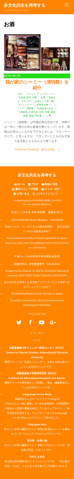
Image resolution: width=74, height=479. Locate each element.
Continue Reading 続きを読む (35, 149)
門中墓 (38, 115)
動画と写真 (49, 184)
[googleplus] (53, 322)
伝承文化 (33, 112)
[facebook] (31, 322)
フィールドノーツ (46, 94)
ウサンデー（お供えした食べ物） (38, 101)
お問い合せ (21, 193)
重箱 (31, 115)
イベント (31, 94)
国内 (28, 97)
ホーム (19, 184)
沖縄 (34, 97)
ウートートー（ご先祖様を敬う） (35, 104)
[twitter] (20, 322)
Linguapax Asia (37, 424)
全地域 (21, 97)
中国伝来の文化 (45, 108)
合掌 (41, 112)
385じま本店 (37, 456)
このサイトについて (45, 193)
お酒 (43, 97)
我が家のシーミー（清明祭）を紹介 (37, 84)
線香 (25, 115)
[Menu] (66, 4)
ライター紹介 (50, 188)
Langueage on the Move (37, 394)
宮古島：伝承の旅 (37, 440)
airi (20, 94)
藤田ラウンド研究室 (25, 188)
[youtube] (42, 322)
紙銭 (53, 112)
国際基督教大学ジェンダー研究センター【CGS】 (37, 347)
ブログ (33, 184)
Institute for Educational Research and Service (37, 378)
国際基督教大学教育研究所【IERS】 (37, 373)
